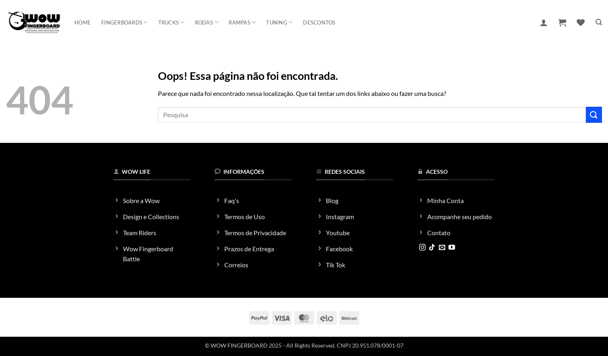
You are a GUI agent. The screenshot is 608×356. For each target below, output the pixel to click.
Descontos (319, 22)
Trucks (171, 22)
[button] (544, 22)
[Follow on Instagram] (422, 247)
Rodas (207, 22)
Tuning (279, 22)
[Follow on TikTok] (432, 247)
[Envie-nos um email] (442, 247)
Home (82, 22)
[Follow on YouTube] (451, 247)
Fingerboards (124, 22)
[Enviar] (594, 114)
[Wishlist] (581, 22)
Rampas (242, 22)
